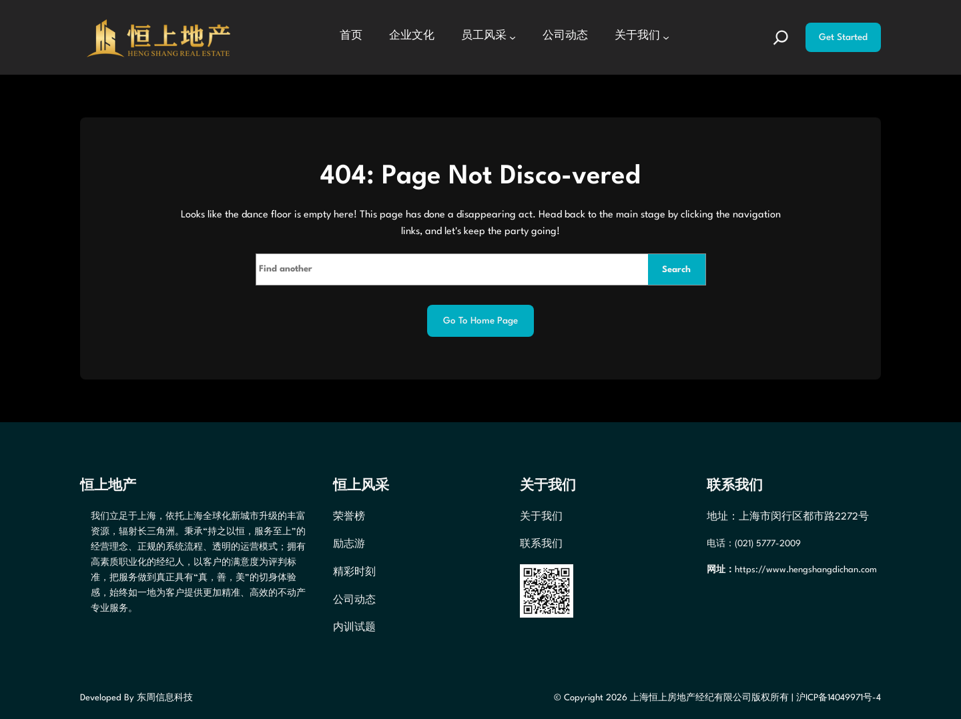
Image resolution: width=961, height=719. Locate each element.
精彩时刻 (354, 573)
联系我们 (541, 545)
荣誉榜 (349, 517)
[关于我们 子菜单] (666, 37)
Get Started (843, 37)
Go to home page (480, 320)
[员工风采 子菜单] (512, 37)
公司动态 (354, 601)
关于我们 (541, 517)
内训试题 (354, 628)
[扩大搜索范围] (781, 37)
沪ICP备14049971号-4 (838, 698)
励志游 (349, 545)
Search (676, 269)
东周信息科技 (165, 698)
